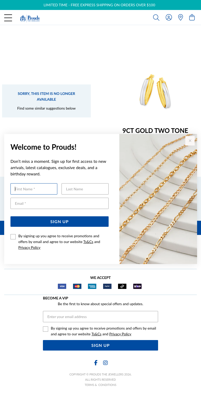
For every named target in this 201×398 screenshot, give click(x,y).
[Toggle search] (157, 17)
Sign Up (59, 221)
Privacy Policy (29, 247)
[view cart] (192, 17)
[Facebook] (96, 363)
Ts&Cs (88, 241)
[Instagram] (105, 363)
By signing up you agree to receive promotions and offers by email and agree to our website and (59, 242)
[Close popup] (190, 141)
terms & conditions (100, 384)
